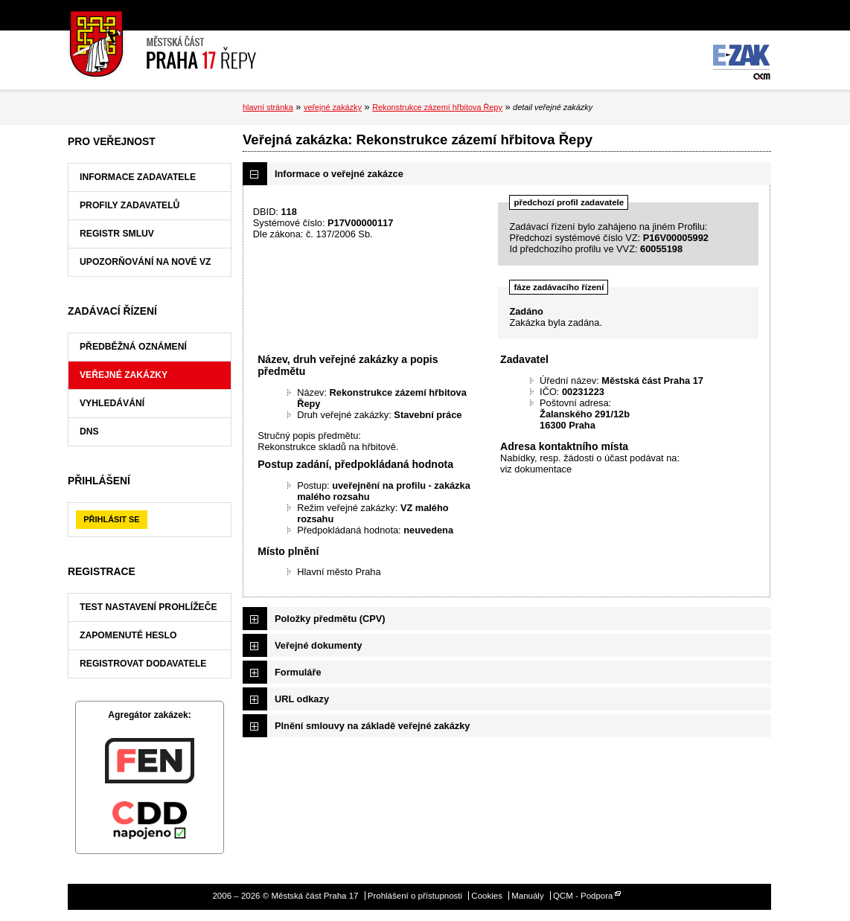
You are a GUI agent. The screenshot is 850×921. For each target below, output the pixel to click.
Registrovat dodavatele (143, 663)
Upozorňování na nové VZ (145, 262)
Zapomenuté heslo (128, 635)
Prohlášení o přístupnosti (415, 895)
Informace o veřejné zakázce (339, 173)
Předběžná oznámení (133, 346)
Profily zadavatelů (129, 205)
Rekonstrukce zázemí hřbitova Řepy (437, 107)
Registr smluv (117, 233)
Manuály (527, 895)
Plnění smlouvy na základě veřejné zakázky (372, 725)
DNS (89, 431)
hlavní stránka (268, 107)
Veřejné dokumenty (318, 645)
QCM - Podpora (583, 895)
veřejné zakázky (333, 107)
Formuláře (298, 672)
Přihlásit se (111, 519)
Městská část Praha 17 (162, 44)
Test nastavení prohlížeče (148, 607)
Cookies (486, 895)
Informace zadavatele (138, 177)
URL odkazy (302, 699)
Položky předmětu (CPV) (330, 618)
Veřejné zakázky (123, 375)
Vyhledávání (112, 403)
